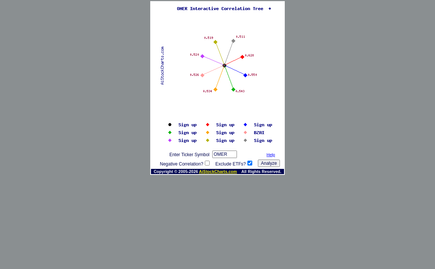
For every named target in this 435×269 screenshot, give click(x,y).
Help (270, 154)
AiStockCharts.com (218, 171)
